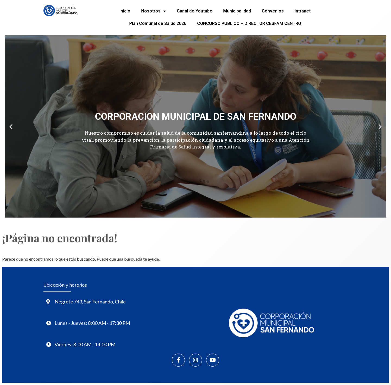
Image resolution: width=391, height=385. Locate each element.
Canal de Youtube (194, 11)
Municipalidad (237, 11)
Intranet (303, 11)
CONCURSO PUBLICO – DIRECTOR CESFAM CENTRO (249, 23)
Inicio (124, 11)
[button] (11, 126)
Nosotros (153, 11)
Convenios (273, 11)
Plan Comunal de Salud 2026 (157, 23)
